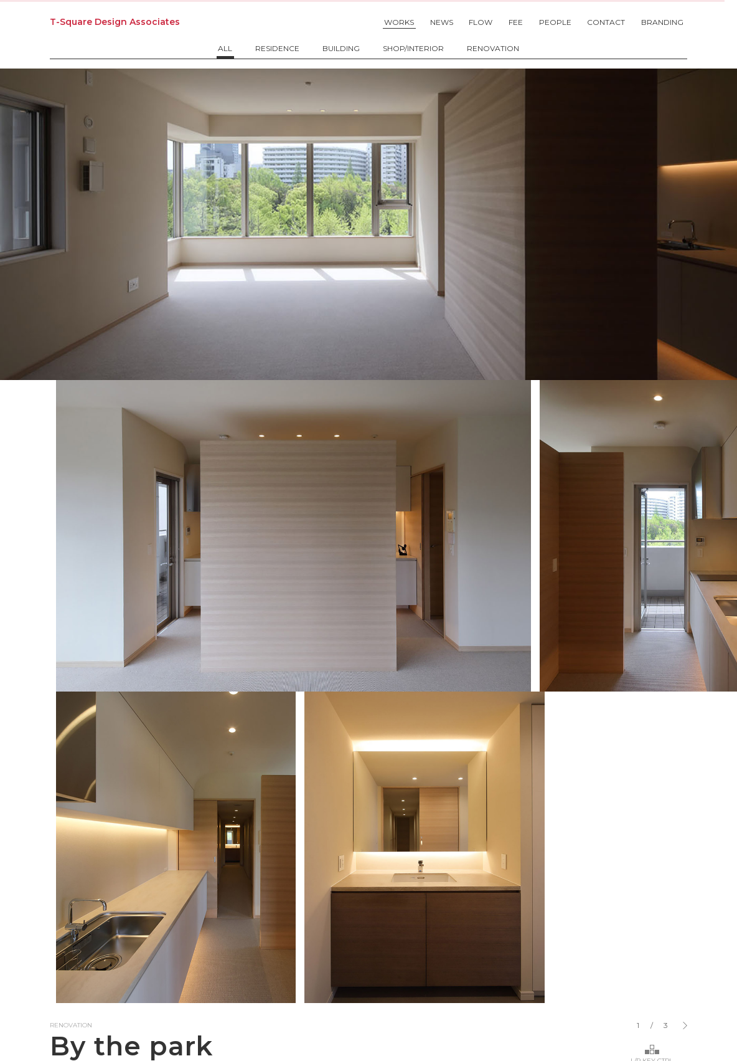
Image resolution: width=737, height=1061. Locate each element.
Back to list (80, 791)
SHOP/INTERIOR (413, 48)
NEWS (441, 22)
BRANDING (662, 22)
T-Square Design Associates (115, 21)
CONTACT (606, 22)
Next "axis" (649, 791)
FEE (516, 22)
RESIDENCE (277, 48)
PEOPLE (555, 22)
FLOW (480, 22)
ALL (225, 48)
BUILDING (341, 48)
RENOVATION (493, 48)
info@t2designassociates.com (369, 927)
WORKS (399, 22)
